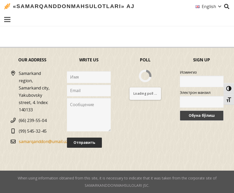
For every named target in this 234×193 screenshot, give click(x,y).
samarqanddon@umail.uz (43, 141)
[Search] (226, 6)
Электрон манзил (195, 92)
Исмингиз (188, 72)
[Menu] (7, 19)
